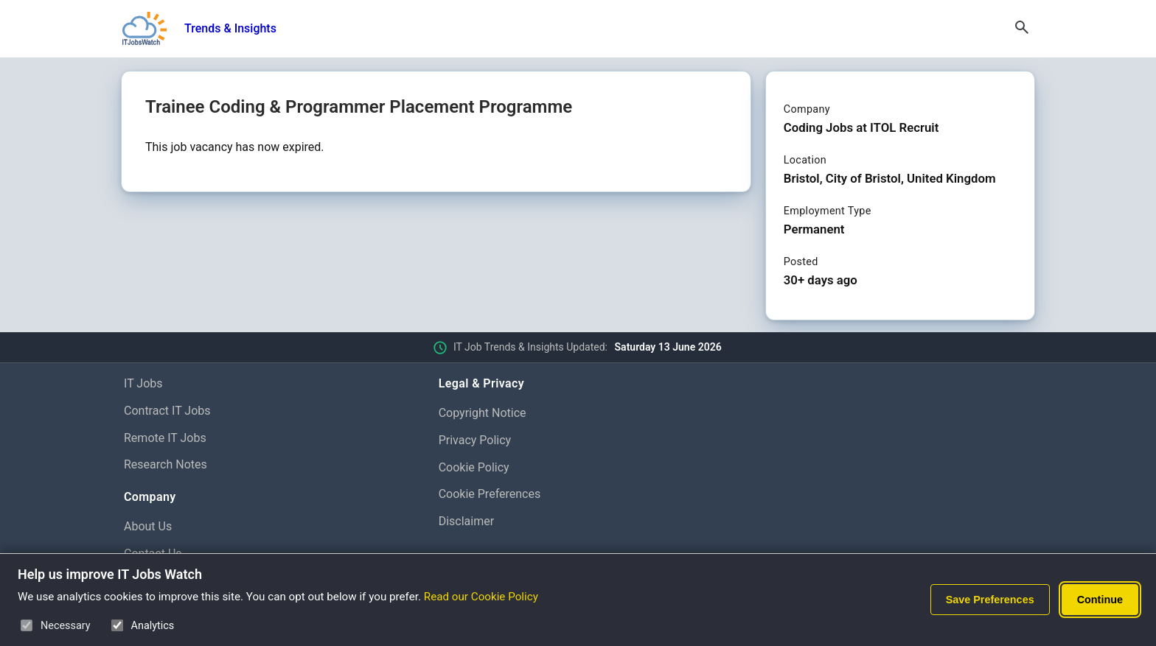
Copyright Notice (482, 413)
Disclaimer (466, 521)
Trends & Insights (230, 28)
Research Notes (165, 464)
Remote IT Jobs (165, 438)
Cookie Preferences (490, 494)
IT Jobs (143, 383)
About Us (148, 526)
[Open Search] (1022, 29)
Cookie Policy (474, 467)
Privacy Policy (475, 440)
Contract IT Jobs (167, 411)
